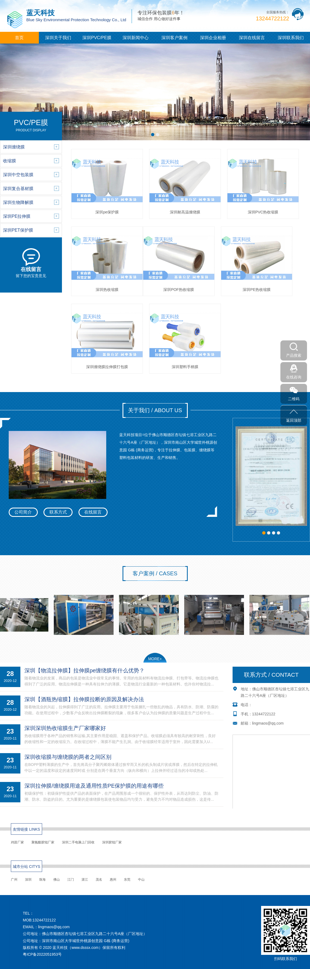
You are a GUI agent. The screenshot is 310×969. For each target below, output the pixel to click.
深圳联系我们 (291, 37)
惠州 (113, 879)
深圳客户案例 (174, 37)
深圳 (28, 879)
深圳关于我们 (58, 37)
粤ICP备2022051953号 (42, 954)
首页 (19, 37)
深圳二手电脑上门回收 (78, 842)
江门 (70, 879)
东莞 (127, 879)
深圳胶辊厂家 (112, 842)
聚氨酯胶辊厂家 (43, 842)
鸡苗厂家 (17, 842)
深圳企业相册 (213, 37)
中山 (141, 879)
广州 (14, 879)
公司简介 (23, 512)
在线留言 (93, 512)
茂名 (99, 879)
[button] (152, 134)
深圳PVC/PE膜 (96, 37)
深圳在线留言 (252, 37)
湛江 (85, 879)
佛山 (56, 879)
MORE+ (155, 659)
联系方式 (58, 512)
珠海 (42, 879)
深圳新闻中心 (136, 37)
